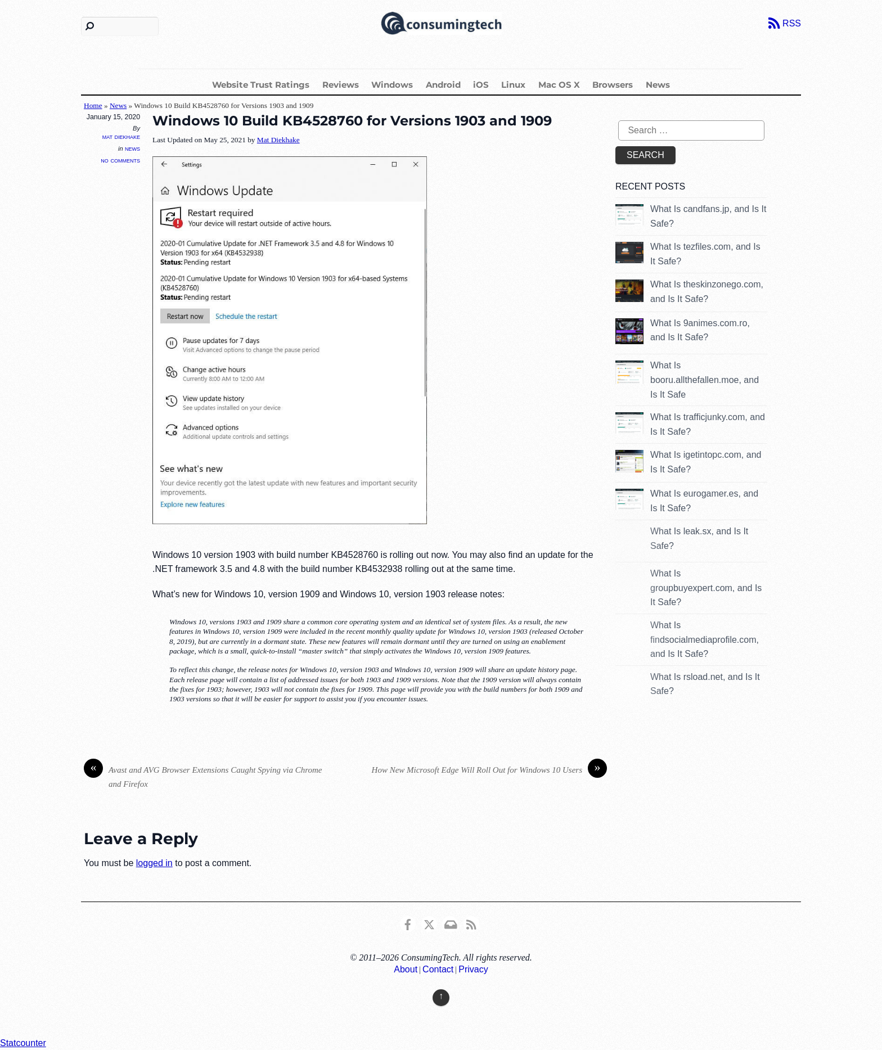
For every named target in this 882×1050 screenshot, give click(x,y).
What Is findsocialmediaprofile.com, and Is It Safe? (704, 639)
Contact (437, 969)
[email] (450, 923)
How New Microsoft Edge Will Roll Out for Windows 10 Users (489, 770)
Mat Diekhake (121, 137)
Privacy (473, 969)
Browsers (612, 84)
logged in (154, 863)
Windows (392, 84)
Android (443, 84)
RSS (791, 23)
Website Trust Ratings (260, 84)
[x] (429, 923)
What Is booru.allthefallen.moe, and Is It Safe (704, 379)
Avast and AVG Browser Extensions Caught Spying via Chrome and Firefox (203, 775)
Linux (513, 84)
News (658, 84)
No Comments (120, 160)
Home (93, 105)
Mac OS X (559, 84)
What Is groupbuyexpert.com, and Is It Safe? (706, 588)
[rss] (471, 923)
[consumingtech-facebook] (408, 923)
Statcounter (23, 1043)
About (405, 969)
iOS (481, 84)
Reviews (340, 84)
